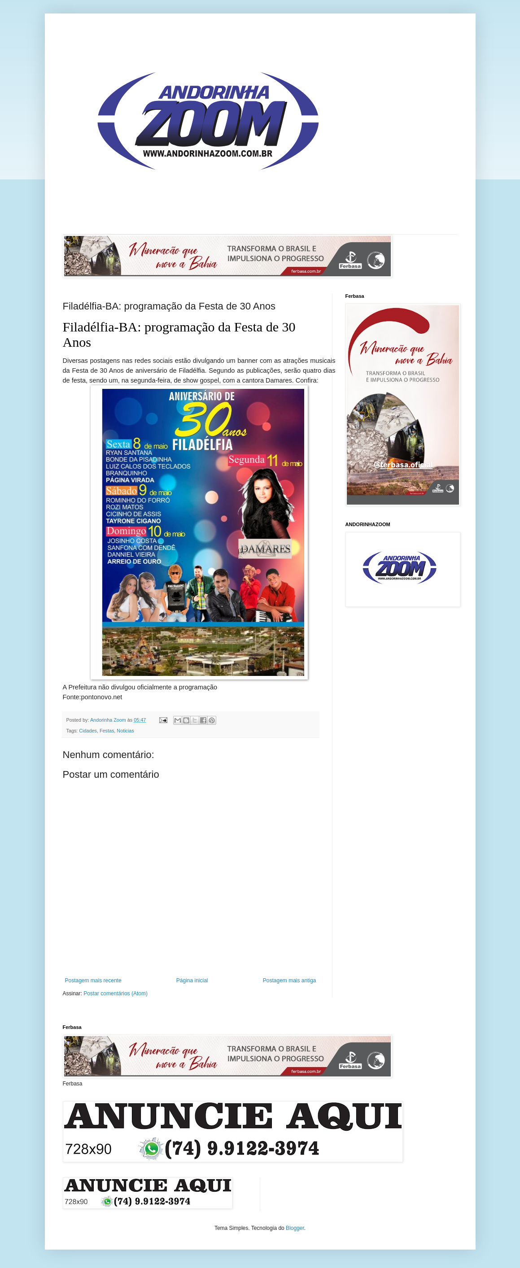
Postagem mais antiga (289, 980)
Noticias (125, 730)
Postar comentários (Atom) (115, 993)
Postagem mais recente (93, 980)
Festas (107, 730)
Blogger (295, 1228)
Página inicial (192, 980)
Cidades (88, 730)
